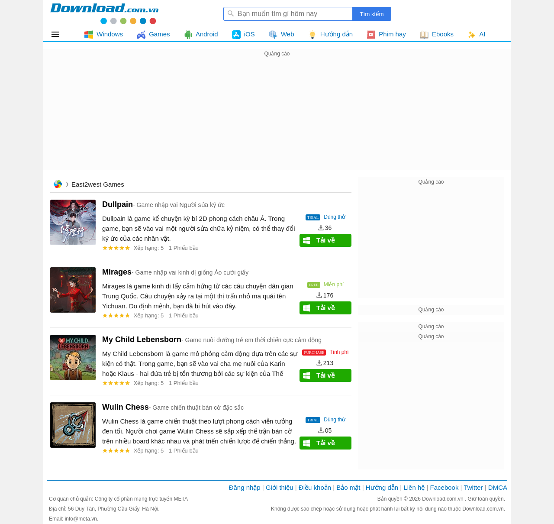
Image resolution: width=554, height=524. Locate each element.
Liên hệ (414, 487)
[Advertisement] (277, 119)
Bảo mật (348, 487)
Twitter (473, 487)
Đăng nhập (245, 487)
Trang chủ (57, 185)
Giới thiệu (279, 487)
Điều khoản (315, 487)
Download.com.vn (443, 499)
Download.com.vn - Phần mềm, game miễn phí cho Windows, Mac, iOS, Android (104, 13)
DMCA (497, 487)
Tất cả (60, 34)
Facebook (444, 487)
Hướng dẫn (382, 487)
